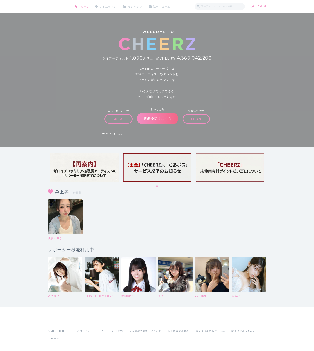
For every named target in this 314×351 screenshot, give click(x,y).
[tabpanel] (84, 167)
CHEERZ (58, 7)
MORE (120, 135)
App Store (58, 321)
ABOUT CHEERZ (59, 330)
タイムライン (107, 6)
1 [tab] (157, 186)
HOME (83, 6)
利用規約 (117, 330)
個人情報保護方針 (178, 330)
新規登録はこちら (157, 118)
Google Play (81, 321)
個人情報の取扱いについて (145, 330)
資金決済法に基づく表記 (210, 330)
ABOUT (118, 119)
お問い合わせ (85, 330)
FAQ (103, 330)
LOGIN (260, 6)
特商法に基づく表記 (243, 330)
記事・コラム (162, 6)
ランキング (135, 6)
